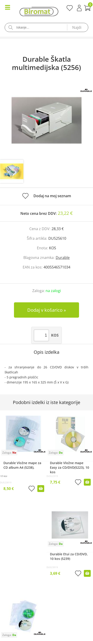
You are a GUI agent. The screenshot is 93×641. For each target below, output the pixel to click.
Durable (63, 257)
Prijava (79, 8)
